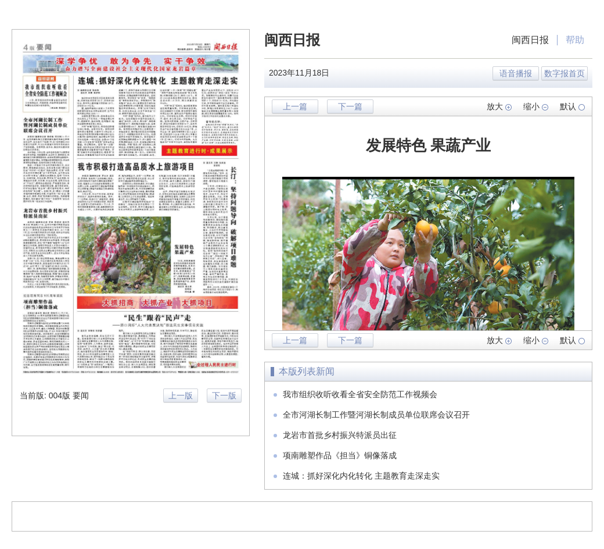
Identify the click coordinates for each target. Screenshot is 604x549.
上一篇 (295, 106)
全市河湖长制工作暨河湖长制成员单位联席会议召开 (376, 414)
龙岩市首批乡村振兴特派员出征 (340, 435)
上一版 (180, 395)
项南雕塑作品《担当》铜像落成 (340, 455)
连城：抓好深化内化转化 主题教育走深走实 (361, 475)
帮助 (575, 40)
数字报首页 (564, 73)
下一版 (224, 395)
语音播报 (515, 73)
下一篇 (350, 106)
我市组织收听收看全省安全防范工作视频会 (360, 394)
